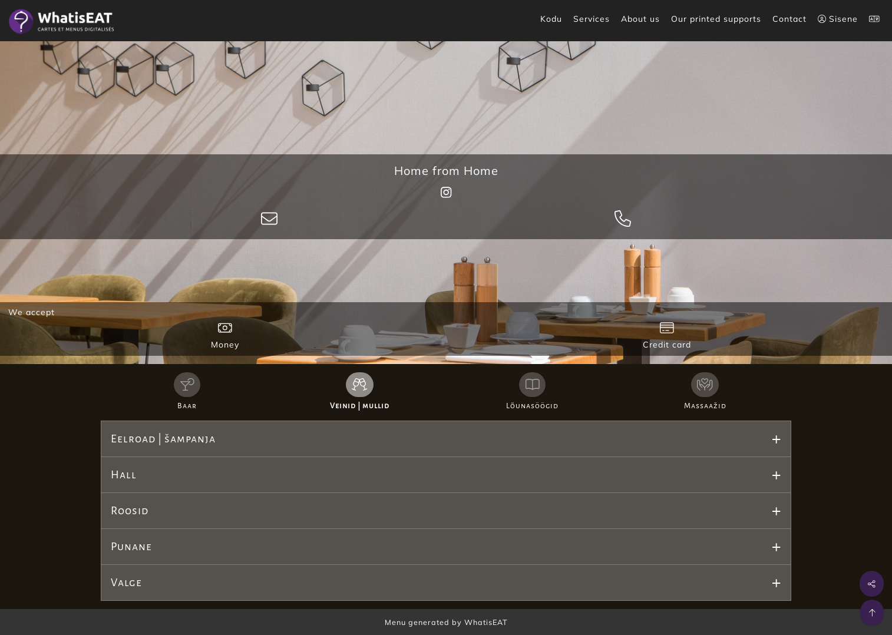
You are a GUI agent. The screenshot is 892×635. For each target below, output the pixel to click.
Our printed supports (716, 19)
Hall (124, 475)
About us (640, 19)
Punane (131, 547)
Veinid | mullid (359, 406)
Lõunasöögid (532, 406)
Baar (187, 406)
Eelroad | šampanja (163, 439)
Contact (789, 19)
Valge (126, 582)
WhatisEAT (486, 622)
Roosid (129, 511)
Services (591, 19)
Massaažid (705, 406)
